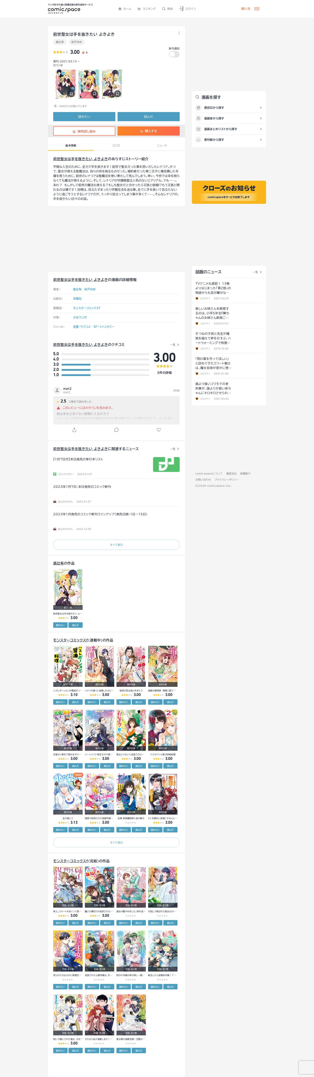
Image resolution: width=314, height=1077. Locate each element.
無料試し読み (84, 131)
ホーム (124, 8)
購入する (148, 131)
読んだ (148, 116)
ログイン (187, 8)
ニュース (162, 145)
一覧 (172, 344)
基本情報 (70, 145)
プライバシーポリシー (226, 479)
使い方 (245, 8)
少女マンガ (80, 317)
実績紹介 (245, 473)
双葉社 (77, 298)
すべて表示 (116, 544)
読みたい (84, 116)
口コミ (116, 145)
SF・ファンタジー (104, 326)
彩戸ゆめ (76, 42)
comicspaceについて (209, 473)
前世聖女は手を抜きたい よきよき (80, 159)
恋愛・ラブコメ (82, 326)
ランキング (146, 8)
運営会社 (231, 473)
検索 (167, 8)
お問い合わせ (203, 479)
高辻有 (60, 42)
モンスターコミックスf (86, 308)
